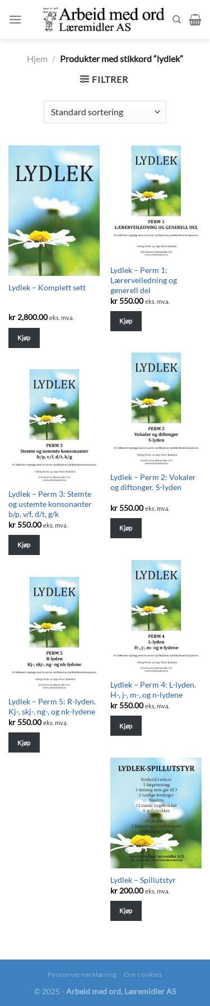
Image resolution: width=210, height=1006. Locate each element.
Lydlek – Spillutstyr (143, 880)
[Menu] (15, 19)
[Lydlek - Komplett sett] (54, 210)
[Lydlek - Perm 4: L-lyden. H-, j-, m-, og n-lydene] (156, 617)
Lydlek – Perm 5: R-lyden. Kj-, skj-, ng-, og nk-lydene (52, 706)
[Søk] (176, 19)
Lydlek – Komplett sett (47, 287)
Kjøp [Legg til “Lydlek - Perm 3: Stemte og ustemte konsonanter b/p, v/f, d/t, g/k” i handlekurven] (23, 544)
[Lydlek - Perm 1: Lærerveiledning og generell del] (156, 202)
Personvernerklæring (82, 974)
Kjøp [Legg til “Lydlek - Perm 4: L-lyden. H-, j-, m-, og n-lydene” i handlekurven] (125, 726)
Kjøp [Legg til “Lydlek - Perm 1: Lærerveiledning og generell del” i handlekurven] (125, 321)
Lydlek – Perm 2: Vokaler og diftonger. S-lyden (153, 482)
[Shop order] (105, 112)
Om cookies (143, 974)
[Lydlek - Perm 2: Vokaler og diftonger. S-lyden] (156, 409)
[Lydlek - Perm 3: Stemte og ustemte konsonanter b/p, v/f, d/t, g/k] (54, 426)
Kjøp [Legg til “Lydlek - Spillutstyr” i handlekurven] (125, 910)
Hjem (37, 58)
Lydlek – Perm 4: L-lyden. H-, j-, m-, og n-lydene (153, 689)
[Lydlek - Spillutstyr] (156, 813)
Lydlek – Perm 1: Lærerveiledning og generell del (143, 280)
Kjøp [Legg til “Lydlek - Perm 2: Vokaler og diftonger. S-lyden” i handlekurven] (125, 528)
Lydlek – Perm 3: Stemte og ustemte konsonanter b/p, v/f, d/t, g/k (50, 504)
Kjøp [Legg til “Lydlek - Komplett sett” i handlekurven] (23, 337)
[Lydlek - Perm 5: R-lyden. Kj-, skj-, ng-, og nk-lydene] (54, 633)
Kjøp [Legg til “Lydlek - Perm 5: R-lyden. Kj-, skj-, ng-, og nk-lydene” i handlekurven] (23, 742)
